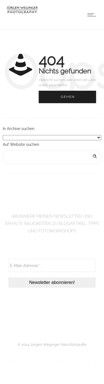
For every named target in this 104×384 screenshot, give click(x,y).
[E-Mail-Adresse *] (52, 265)
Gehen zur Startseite (73, 99)
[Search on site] (52, 157)
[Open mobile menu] (92, 14)
